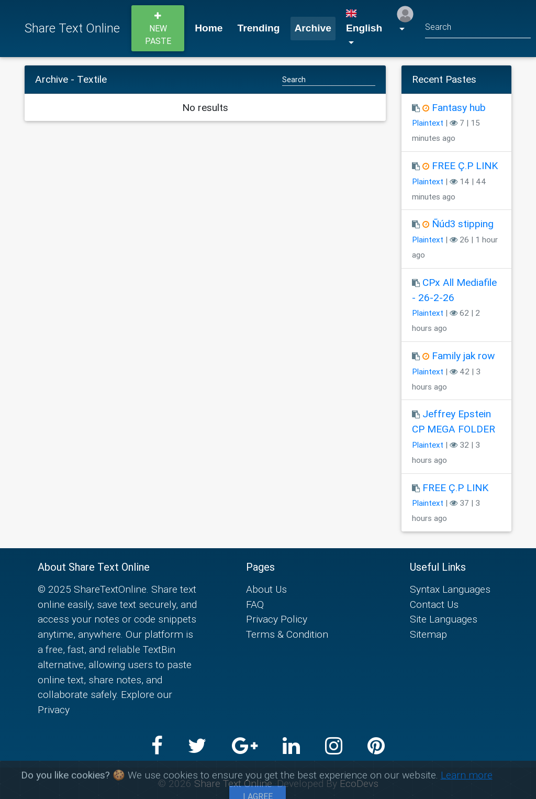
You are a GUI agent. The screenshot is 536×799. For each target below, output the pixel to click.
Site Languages (443, 619)
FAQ (255, 604)
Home (208, 28)
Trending (259, 28)
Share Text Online (72, 28)
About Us (266, 589)
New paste (158, 29)
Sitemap (428, 634)
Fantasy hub (459, 107)
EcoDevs (359, 783)
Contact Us (434, 604)
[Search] (478, 28)
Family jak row (463, 355)
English (364, 21)
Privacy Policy (276, 619)
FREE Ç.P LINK (465, 165)
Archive (313, 28)
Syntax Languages (450, 589)
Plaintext (427, 123)
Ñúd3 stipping (463, 223)
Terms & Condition (287, 634)
